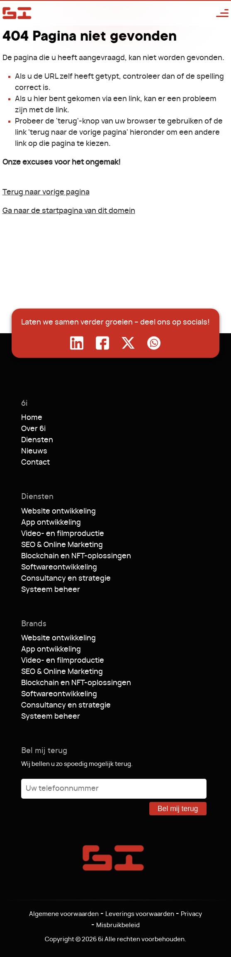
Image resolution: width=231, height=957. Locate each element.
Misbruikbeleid (118, 925)
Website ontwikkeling (58, 511)
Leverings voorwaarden (139, 914)
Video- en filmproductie (62, 534)
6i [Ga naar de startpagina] (17, 13)
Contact (35, 462)
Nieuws (34, 451)
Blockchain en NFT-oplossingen (76, 556)
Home (31, 418)
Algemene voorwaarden (64, 914)
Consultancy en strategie (66, 578)
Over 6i (33, 429)
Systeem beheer (50, 590)
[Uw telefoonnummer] (114, 789)
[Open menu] (218, 13)
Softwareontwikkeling (59, 567)
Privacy (191, 914)
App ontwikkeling (51, 522)
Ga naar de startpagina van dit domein (68, 211)
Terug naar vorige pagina (46, 192)
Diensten (37, 440)
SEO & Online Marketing (62, 545)
